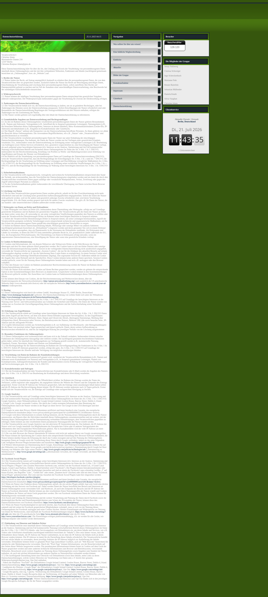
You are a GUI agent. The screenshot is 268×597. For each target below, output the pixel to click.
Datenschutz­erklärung (122, 106)
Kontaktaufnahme (120, 83)
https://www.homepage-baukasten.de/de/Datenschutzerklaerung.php (29, 297)
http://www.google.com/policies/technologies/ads (65, 449)
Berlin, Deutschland (186, 120)
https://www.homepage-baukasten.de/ (18, 295)
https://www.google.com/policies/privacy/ (38, 565)
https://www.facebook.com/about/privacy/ (61, 502)
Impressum (117, 91)
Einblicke (117, 60)
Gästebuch (117, 98)
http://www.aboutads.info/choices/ (55, 514)
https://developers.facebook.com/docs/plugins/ (20, 477)
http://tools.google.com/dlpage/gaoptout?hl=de (75, 442)
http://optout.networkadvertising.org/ (59, 281)
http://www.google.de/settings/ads (31, 452)
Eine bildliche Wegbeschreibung (126, 52)
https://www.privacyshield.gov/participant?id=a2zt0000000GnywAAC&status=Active (63, 482)
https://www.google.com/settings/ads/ (81, 565)
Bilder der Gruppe (121, 75)
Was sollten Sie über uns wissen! (127, 44)
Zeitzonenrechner (187, 150)
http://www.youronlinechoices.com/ (16, 516)
